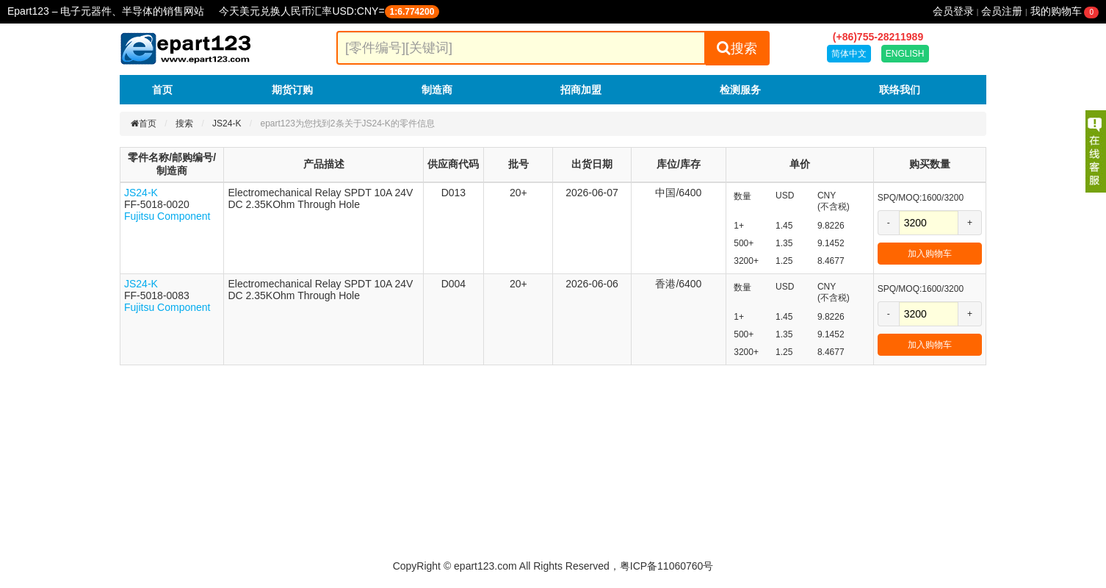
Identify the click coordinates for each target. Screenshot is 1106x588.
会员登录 (953, 11)
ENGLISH (905, 54)
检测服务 (740, 90)
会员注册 (1001, 11)
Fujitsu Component (167, 216)
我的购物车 (1064, 11)
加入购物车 (930, 253)
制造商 (437, 90)
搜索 (737, 48)
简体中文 (849, 54)
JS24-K (226, 123)
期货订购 (292, 90)
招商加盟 (580, 90)
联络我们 (899, 90)
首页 (162, 90)
